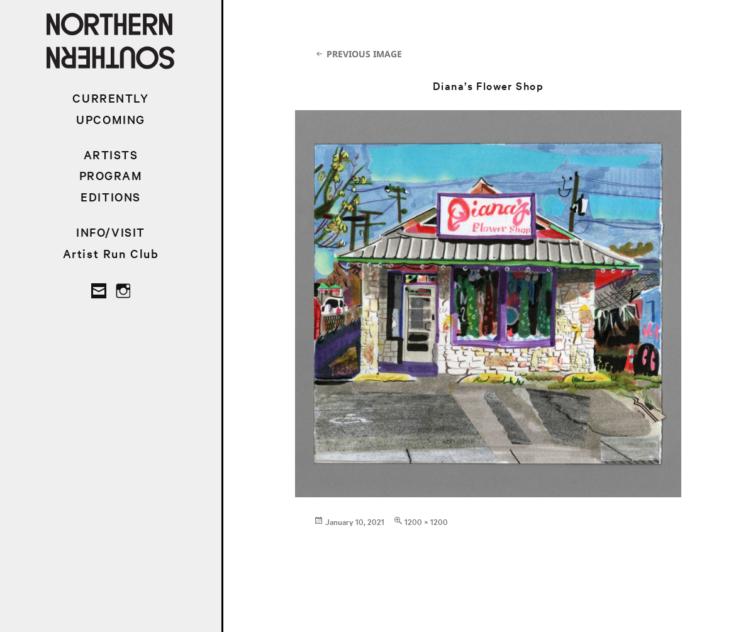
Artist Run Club (111, 253)
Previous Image (364, 54)
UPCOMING (110, 119)
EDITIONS (111, 197)
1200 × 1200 (426, 521)
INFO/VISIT (110, 232)
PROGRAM (111, 175)
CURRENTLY (110, 98)
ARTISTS (111, 154)
